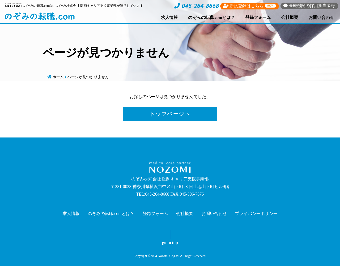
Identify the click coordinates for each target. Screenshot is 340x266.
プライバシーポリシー (256, 213)
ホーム (58, 77)
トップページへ (170, 114)
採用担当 (309, 5)
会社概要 (289, 17)
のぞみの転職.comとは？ (211, 17)
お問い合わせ (321, 17)
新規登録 (249, 6)
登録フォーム (258, 17)
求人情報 (169, 17)
